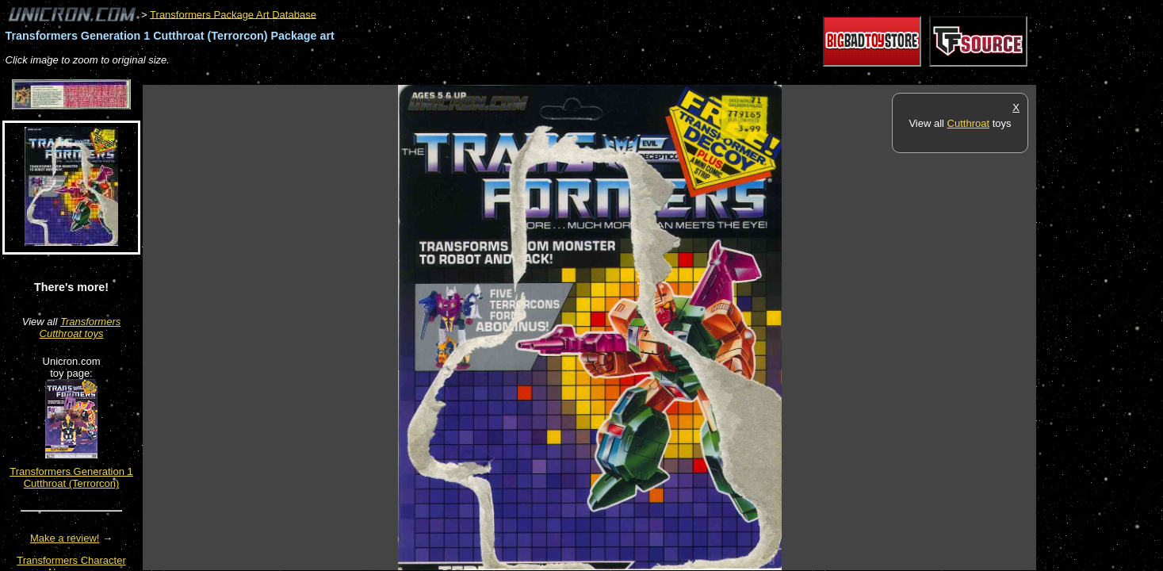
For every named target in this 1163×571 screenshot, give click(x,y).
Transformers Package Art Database (233, 14)
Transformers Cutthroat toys (80, 327)
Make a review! (64, 538)
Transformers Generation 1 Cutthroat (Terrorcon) (71, 477)
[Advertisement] (431, 76)
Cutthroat (968, 123)
